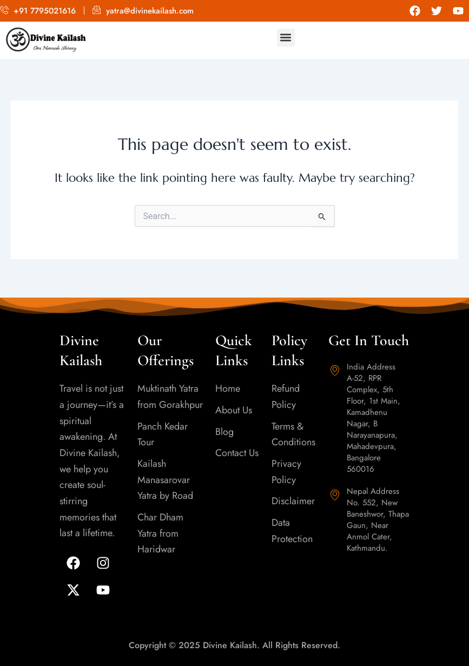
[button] (286, 38)
